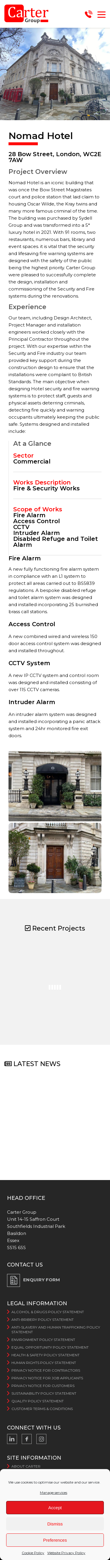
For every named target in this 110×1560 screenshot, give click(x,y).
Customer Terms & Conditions (42, 1408)
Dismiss (55, 1523)
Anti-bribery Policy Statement (42, 1319)
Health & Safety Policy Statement (45, 1355)
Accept (55, 1507)
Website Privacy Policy (66, 1553)
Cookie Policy (33, 1553)
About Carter (25, 1466)
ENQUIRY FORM (41, 1279)
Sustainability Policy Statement (43, 1393)
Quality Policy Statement (37, 1401)
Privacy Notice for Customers (43, 1385)
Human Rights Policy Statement (43, 1362)
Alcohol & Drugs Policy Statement (47, 1312)
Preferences (55, 1540)
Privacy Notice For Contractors (45, 1370)
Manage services (53, 1492)
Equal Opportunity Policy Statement (50, 1347)
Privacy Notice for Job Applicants (47, 1378)
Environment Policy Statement (43, 1339)
